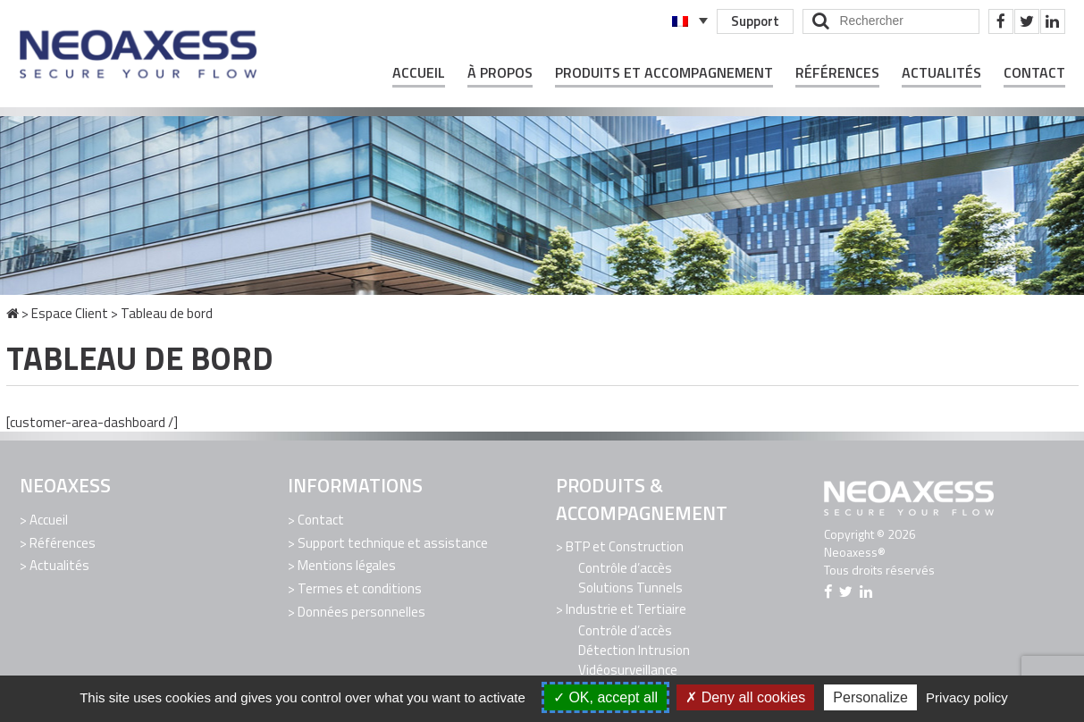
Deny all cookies (745, 697)
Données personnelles (361, 610)
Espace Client (69, 313)
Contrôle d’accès (625, 568)
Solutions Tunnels (630, 587)
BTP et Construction (625, 546)
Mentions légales (347, 565)
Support (755, 21)
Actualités (941, 73)
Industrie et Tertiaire (626, 609)
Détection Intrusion (634, 649)
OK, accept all (605, 697)
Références (837, 73)
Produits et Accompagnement (664, 73)
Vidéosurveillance (627, 669)
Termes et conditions (360, 587)
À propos (500, 73)
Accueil (418, 73)
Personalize (870, 697)
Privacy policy (967, 697)
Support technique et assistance (393, 542)
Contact (1034, 73)
